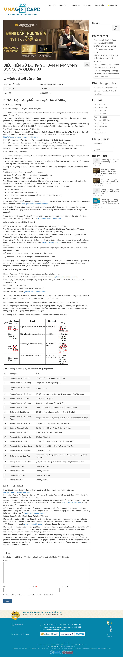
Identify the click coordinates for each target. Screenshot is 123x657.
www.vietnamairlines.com (51, 242)
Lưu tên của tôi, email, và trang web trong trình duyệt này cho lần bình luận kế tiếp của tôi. (29, 594)
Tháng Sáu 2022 (100, 123)
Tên (4, 586)
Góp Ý (18, 634)
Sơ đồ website (25, 634)
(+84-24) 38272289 (58, 646)
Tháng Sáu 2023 (100, 114)
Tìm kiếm (96, 23)
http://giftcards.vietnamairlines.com (35, 204)
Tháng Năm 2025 (100, 108)
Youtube (17, 630)
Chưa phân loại (23, 73)
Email (35, 586)
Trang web (65, 586)
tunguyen (8, 73)
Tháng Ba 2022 (99, 133)
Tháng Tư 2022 (99, 130)
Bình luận (6, 560)
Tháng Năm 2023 (100, 117)
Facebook (13, 630)
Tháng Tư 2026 (99, 104)
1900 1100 (77, 624)
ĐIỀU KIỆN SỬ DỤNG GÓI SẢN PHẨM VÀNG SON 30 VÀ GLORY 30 (106, 58)
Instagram (21, 630)
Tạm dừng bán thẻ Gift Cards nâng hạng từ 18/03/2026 (106, 162)
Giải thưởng (109, 635)
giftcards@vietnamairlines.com (49, 219)
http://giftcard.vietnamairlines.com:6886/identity (21, 137)
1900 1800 (77, 627)
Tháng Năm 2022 (100, 126)
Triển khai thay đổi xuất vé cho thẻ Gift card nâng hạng (105, 91)
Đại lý (13, 634)
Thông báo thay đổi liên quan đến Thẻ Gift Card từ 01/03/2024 (106, 192)
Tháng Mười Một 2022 (102, 120)
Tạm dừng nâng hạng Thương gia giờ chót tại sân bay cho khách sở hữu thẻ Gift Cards (106, 74)
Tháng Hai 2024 (100, 111)
